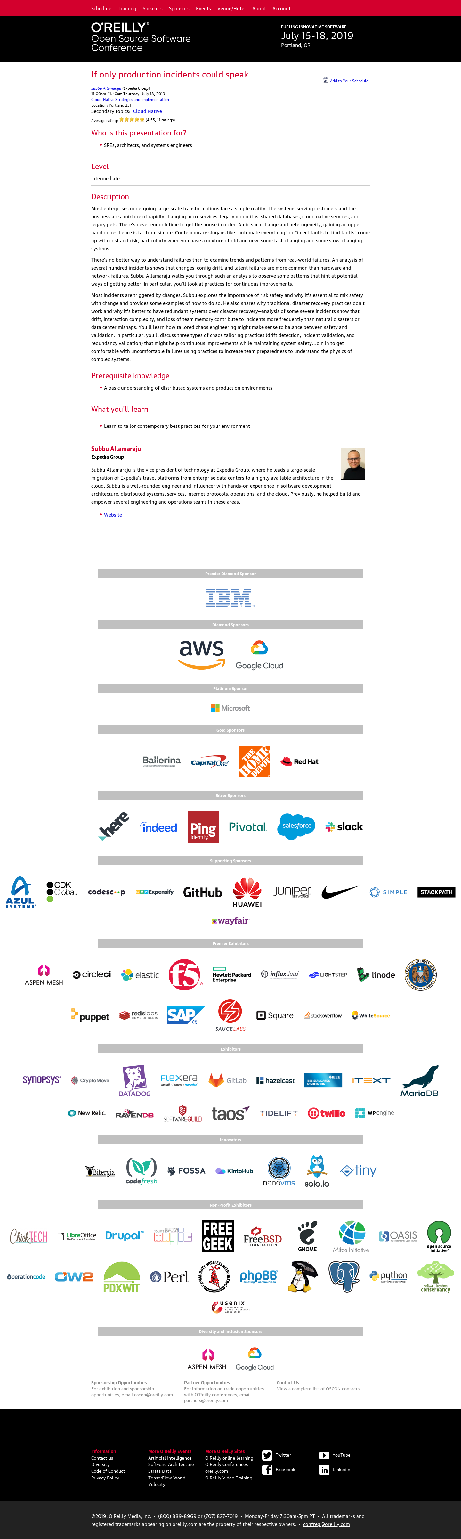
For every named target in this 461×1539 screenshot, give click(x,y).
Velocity (156, 1483)
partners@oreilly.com (206, 1399)
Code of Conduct (108, 1470)
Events (203, 8)
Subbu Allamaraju (106, 88)
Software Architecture (171, 1464)
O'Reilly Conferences (226, 1464)
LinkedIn (334, 1469)
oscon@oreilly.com (153, 1394)
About (259, 8)
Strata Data (160, 1470)
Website (113, 514)
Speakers (153, 8)
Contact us (102, 1457)
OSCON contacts (343, 1388)
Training (127, 8)
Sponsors (179, 8)
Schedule (101, 8)
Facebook (278, 1469)
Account (281, 8)
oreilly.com (216, 1470)
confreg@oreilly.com (326, 1523)
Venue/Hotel (231, 8)
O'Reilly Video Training (228, 1477)
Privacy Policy (105, 1477)
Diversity (100, 1464)
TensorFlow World (166, 1477)
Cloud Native (147, 110)
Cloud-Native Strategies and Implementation (130, 99)
